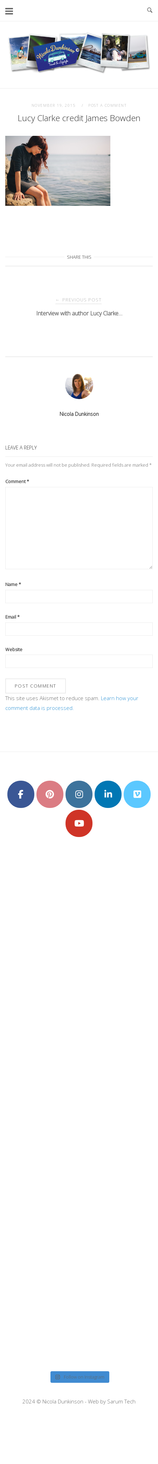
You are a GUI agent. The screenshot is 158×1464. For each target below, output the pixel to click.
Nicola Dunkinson (79, 414)
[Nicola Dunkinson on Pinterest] (49, 794)
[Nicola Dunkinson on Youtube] (79, 823)
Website (13, 649)
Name (13, 584)
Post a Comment (107, 105)
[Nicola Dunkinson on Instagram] (79, 794)
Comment (17, 481)
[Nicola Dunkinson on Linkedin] (108, 794)
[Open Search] (150, 10)
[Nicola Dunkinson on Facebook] (20, 794)
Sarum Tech (121, 1401)
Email (12, 617)
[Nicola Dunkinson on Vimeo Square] (137, 794)
